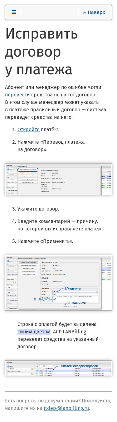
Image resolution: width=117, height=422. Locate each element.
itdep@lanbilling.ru (66, 408)
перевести (17, 95)
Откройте (28, 129)
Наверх (94, 12)
